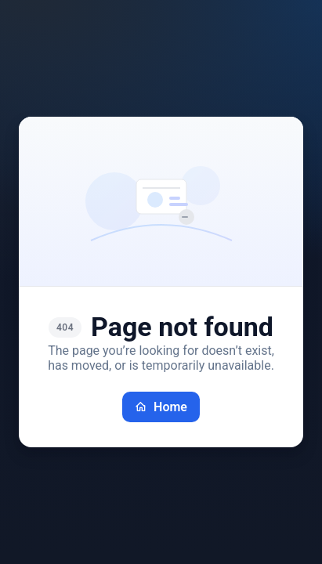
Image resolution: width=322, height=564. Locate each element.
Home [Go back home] (161, 407)
